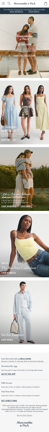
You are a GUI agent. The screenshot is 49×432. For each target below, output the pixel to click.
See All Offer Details (24, 415)
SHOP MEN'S (33, 12)
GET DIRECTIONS (9, 401)
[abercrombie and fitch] (24, 3)
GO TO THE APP (8, 374)
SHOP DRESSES (8, 140)
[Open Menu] (2, 3)
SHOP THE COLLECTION (24, 56)
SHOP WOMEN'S (16, 12)
